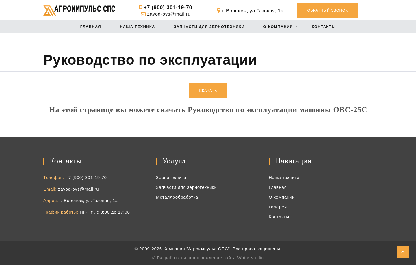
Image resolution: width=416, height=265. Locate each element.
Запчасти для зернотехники (209, 27)
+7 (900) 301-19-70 (168, 7)
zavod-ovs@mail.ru (169, 14)
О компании (278, 27)
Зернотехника (171, 177)
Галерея (278, 206)
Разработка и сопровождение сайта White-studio (210, 257)
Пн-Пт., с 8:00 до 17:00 (105, 212)
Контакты (324, 27)
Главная (90, 27)
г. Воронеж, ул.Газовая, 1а (89, 200)
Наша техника (137, 27)
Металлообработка (177, 197)
